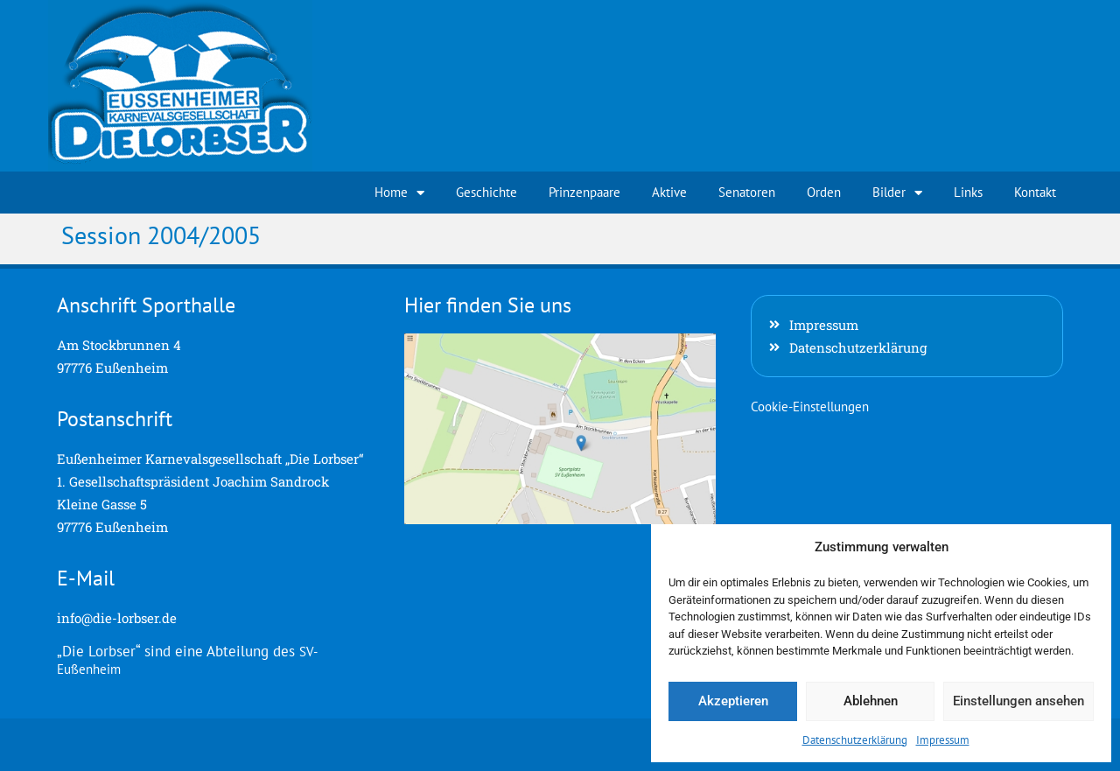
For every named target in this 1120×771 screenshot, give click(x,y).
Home (399, 193)
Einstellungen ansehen (1018, 701)
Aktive (669, 192)
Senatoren (746, 192)
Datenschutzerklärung (854, 739)
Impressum (943, 739)
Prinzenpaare (584, 192)
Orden (824, 192)
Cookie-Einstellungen (810, 406)
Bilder (897, 193)
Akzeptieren (733, 701)
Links (968, 192)
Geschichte (486, 192)
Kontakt (1035, 192)
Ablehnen (871, 701)
